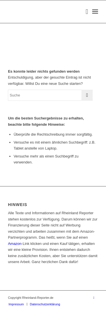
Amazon (14, 243)
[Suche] (84, 11)
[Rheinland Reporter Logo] (44, 11)
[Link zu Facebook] (94, 297)
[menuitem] (84, 11)
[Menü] (95, 11)
